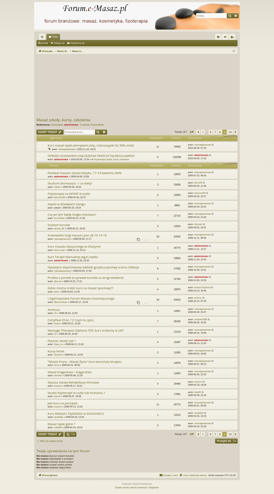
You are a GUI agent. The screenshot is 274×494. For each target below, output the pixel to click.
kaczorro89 (59, 197)
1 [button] (203, 132)
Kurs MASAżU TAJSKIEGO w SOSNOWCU (76, 413)
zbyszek (198, 224)
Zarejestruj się (77, 43)
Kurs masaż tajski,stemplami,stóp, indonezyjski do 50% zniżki (91, 145)
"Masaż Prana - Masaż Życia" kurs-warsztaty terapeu (84, 361)
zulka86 (58, 427)
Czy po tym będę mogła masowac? (72, 214)
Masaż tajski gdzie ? (61, 424)
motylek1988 (200, 319)
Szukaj (44, 43)
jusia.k (57, 396)
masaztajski (57, 125)
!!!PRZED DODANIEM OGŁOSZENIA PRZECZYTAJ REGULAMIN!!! (91, 156)
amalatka (58, 417)
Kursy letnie (56, 351)
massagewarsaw (66, 149)
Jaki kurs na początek (62, 403)
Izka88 (197, 392)
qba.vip (57, 281)
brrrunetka (59, 218)
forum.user (59, 250)
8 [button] (220, 132)
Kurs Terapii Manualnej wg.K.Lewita (73, 257)
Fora (55, 36)
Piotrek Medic (97, 125)
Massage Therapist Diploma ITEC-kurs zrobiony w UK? (86, 330)
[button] (192, 132)
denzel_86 (59, 228)
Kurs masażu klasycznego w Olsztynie (74, 246)
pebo (56, 291)
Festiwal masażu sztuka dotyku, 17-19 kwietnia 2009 (84, 173)
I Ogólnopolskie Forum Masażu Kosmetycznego (81, 298)
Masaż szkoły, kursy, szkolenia (63, 119)
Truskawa (84, 125)
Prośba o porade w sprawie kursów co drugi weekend (85, 278)
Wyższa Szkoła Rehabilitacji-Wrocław (73, 382)
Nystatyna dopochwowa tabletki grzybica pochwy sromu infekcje (93, 267)
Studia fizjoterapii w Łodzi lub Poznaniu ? (76, 393)
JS (55, 313)
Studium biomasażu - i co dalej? (70, 183)
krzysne (58, 386)
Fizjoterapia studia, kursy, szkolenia (111, 159)
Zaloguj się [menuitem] (226, 37)
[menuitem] (218, 37)
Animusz (54, 310)
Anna (56, 365)
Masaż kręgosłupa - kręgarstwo (70, 372)
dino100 (198, 182)
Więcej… (43, 37)
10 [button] (230, 132)
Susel (57, 323)
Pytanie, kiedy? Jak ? (62, 341)
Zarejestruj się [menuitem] (233, 37)
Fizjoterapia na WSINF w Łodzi (69, 194)
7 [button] (215, 132)
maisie (57, 187)
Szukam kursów (59, 225)
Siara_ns (58, 344)
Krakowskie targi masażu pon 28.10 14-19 (77, 235)
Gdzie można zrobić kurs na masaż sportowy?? (80, 288)
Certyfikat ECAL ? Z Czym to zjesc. (71, 320)
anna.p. (198, 298)
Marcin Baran (60, 302)
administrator (71, 125)
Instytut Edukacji (202, 287)
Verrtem (58, 375)
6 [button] (210, 132)
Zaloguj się (59, 43)
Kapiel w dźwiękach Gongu (66, 204)
